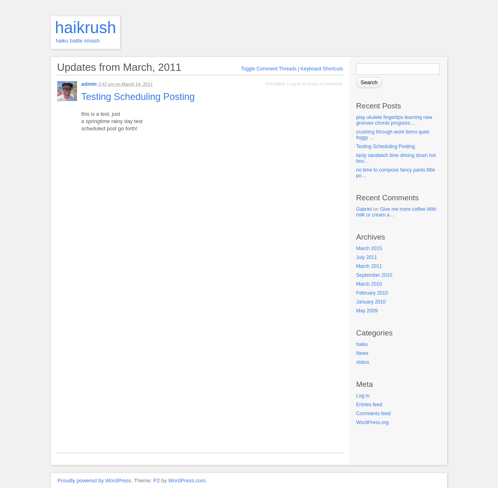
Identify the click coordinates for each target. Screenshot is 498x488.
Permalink (275, 83)
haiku (362, 344)
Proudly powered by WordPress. (95, 480)
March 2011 (369, 266)
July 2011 (366, 257)
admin (89, 84)
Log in (362, 396)
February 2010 (372, 293)
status (362, 362)
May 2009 (367, 311)
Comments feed (373, 413)
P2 (156, 480)
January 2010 (371, 302)
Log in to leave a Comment (315, 83)
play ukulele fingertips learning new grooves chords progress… (394, 120)
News (362, 353)
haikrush (85, 27)
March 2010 (369, 284)
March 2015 (369, 248)
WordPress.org (372, 422)
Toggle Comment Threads (269, 69)
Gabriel (364, 209)
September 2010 (374, 275)
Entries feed (369, 404)
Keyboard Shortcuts (322, 69)
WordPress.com (186, 480)
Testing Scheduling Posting (385, 146)
